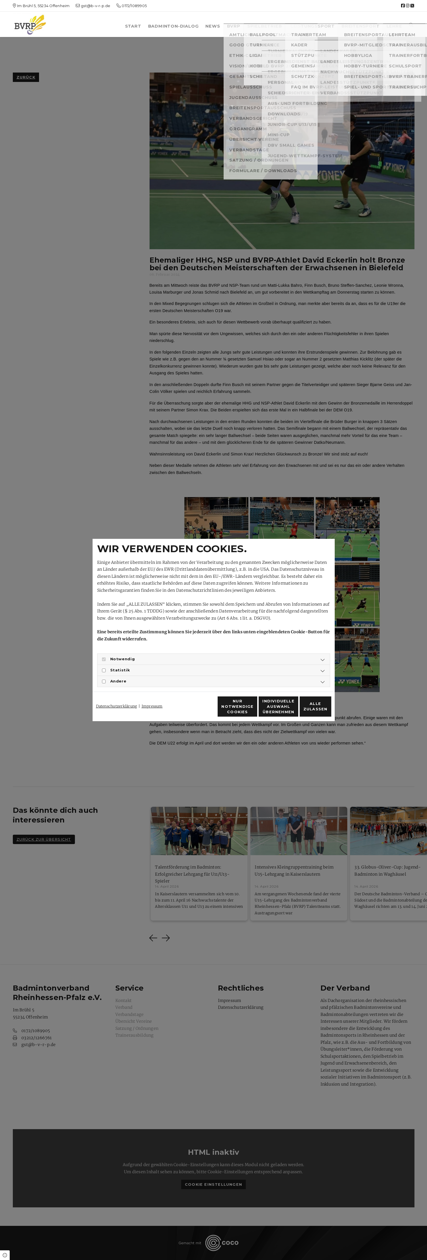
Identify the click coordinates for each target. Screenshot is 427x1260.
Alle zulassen (304, 710)
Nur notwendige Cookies (196, 709)
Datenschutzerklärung (116, 696)
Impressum (152, 696)
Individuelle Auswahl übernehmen (251, 709)
